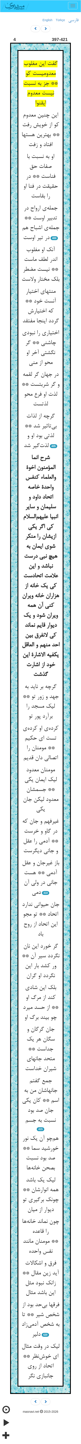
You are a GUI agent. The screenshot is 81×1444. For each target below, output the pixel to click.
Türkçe (60, 20)
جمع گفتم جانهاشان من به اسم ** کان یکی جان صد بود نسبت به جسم (40, 1101)
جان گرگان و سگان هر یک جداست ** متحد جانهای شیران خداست (40, 1049)
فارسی (73, 20)
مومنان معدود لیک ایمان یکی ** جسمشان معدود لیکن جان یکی (40, 790)
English (47, 20)
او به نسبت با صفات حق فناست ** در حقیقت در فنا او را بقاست (40, 176)
